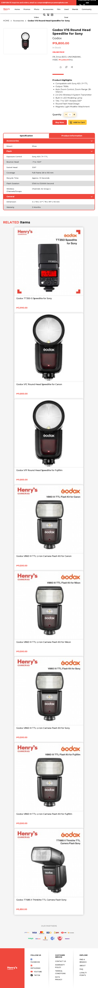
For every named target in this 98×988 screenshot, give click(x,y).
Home (17, 9)
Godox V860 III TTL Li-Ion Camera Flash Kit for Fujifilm (44, 814)
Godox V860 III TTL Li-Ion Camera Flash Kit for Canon (43, 556)
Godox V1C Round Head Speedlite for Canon (39, 384)
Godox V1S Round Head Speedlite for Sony (49, 21)
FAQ (81, 969)
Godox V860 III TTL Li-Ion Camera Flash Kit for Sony (43, 728)
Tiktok (35, 975)
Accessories (48, 9)
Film (58, 9)
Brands (75, 9)
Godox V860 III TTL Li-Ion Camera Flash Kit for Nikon (43, 642)
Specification (26, 136)
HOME (6, 21)
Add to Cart (77, 122)
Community (86, 9)
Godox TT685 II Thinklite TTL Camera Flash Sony (41, 900)
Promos (26, 9)
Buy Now (60, 122)
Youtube (36, 972)
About (83, 966)
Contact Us (60, 961)
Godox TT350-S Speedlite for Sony (34, 298)
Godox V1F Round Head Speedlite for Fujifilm (39, 470)
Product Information (72, 136)
